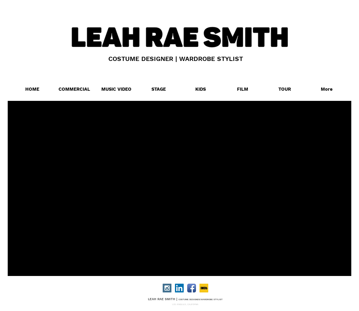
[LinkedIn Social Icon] (179, 288)
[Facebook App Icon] (191, 288)
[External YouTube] (188, 184)
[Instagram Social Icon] (167, 288)
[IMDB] (203, 288)
